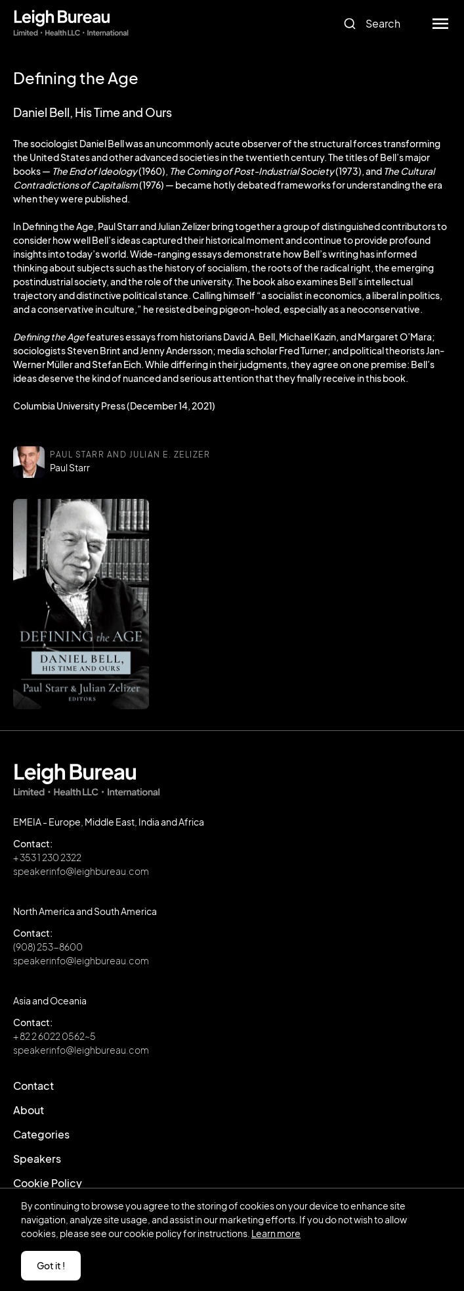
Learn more (276, 1233)
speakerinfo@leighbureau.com (81, 871)
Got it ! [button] (51, 1265)
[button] (440, 23)
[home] (71, 23)
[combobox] (377, 23)
